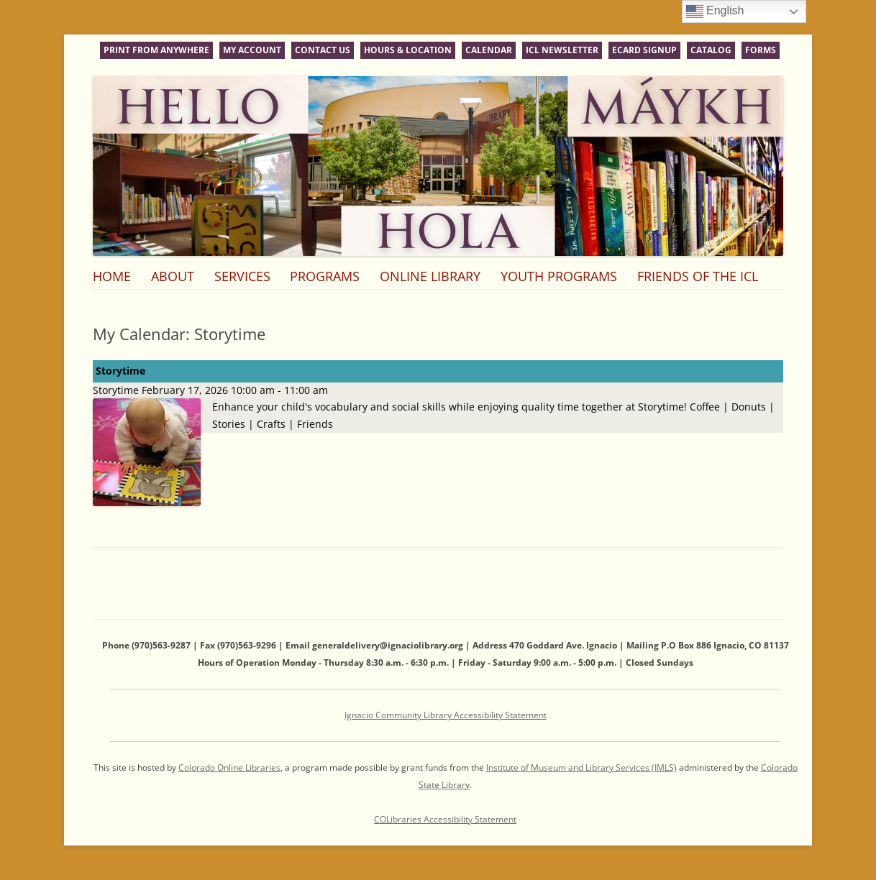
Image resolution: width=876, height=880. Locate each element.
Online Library (430, 276)
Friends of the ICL (697, 276)
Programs (325, 276)
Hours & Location (408, 50)
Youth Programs (559, 276)
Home (112, 276)
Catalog (710, 50)
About (172, 276)
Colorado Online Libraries (229, 767)
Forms (760, 50)
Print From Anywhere (156, 50)
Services (242, 276)
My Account (252, 50)
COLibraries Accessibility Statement (445, 819)
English (715, 11)
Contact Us (322, 50)
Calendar (488, 50)
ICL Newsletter (562, 50)
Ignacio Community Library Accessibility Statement (446, 715)
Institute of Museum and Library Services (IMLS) (581, 767)
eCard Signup (644, 50)
